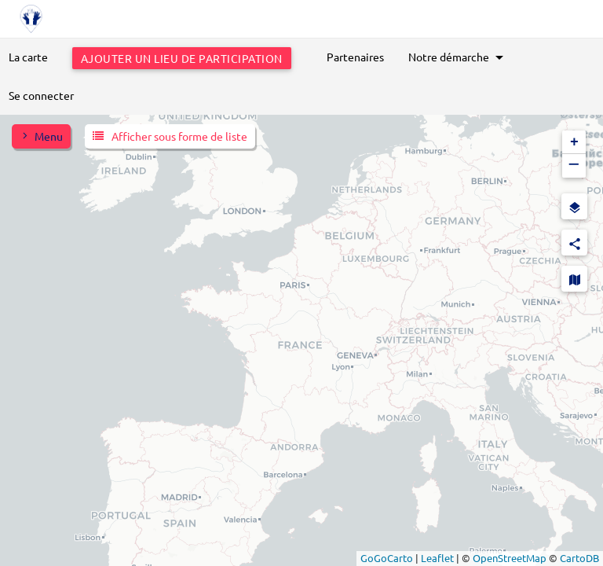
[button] (574, 142)
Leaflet (437, 557)
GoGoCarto (386, 557)
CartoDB (579, 557)
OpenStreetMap (509, 557)
